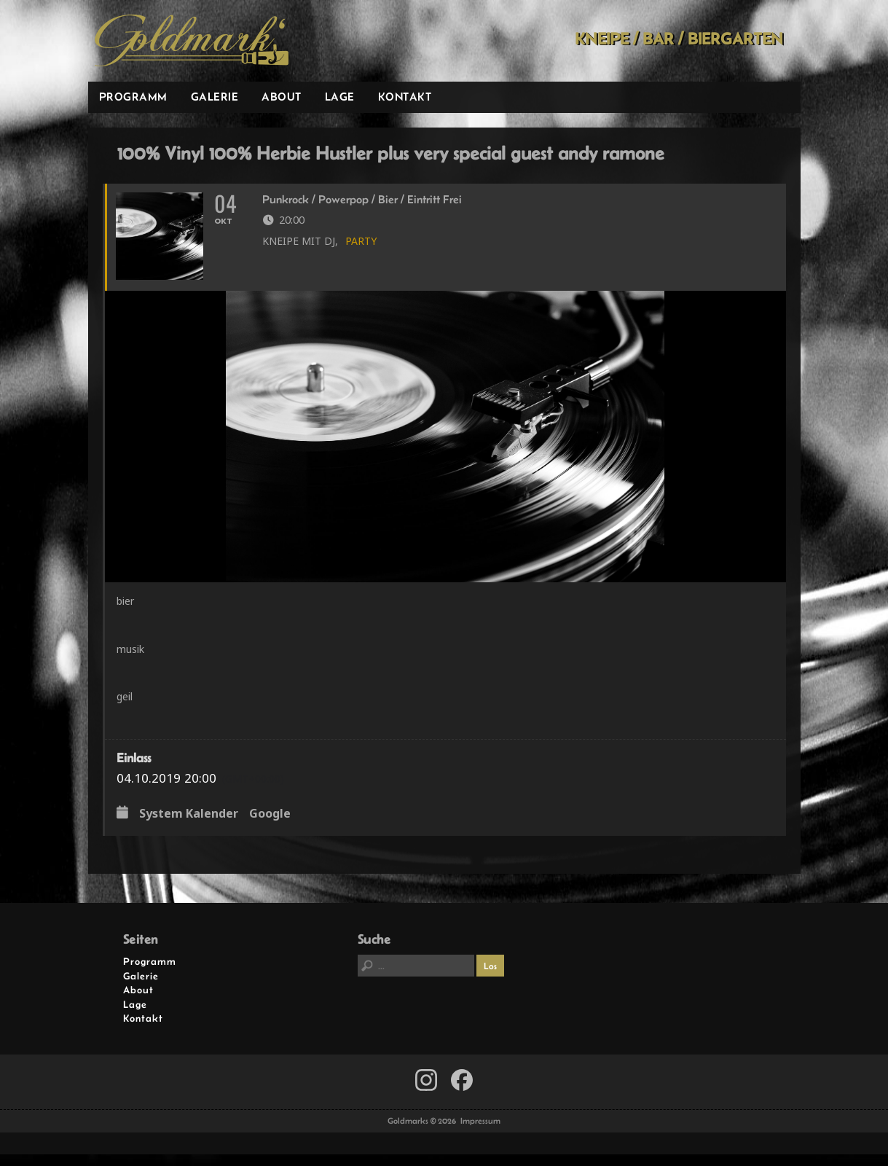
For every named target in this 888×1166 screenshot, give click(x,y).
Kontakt (405, 96)
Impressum (480, 1132)
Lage (340, 96)
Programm (133, 96)
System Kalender (188, 826)
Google (270, 826)
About (282, 96)
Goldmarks (191, 41)
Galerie (215, 96)
